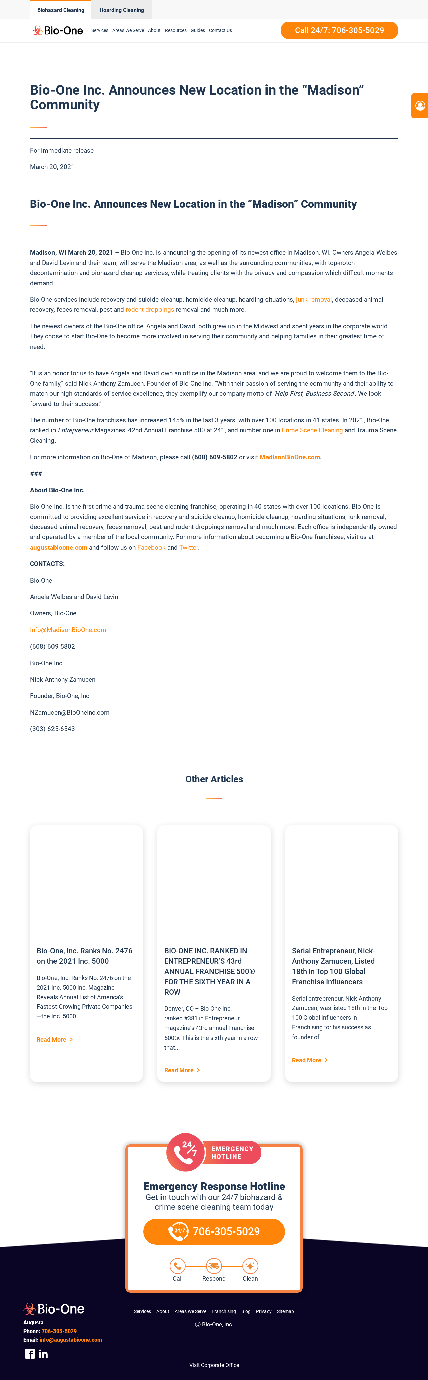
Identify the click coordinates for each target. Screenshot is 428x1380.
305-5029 (59, 1331)
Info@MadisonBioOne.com (68, 630)
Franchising (224, 1311)
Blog (246, 1311)
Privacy (264, 1311)
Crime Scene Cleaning (312, 430)
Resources (176, 30)
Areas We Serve (128, 30)
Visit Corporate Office (214, 1365)
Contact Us (220, 30)
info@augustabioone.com (71, 1340)
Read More (51, 1039)
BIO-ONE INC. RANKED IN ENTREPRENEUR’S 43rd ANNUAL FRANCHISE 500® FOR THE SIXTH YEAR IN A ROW (209, 971)
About (154, 30)
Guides (198, 30)
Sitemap (285, 1311)
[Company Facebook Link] (30, 1353)
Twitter (188, 547)
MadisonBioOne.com (290, 457)
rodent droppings (150, 309)
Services (99, 30)
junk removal (314, 299)
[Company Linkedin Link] (43, 1353)
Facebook (151, 547)
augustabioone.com (58, 547)
